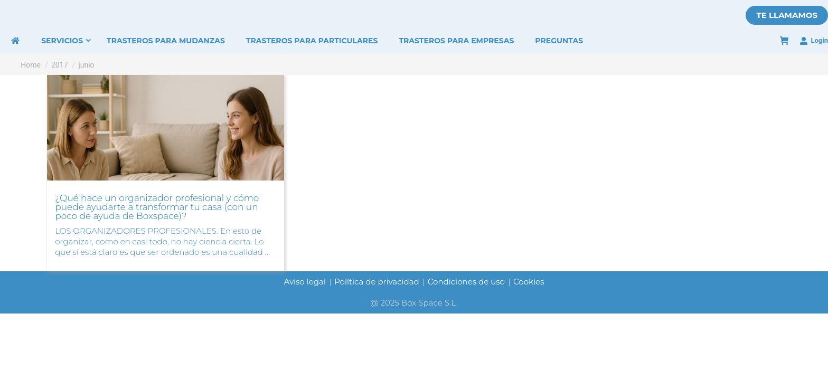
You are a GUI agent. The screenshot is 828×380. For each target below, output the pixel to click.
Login (813, 40)
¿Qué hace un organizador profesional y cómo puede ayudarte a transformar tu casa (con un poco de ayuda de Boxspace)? (157, 207)
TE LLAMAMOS (786, 15)
